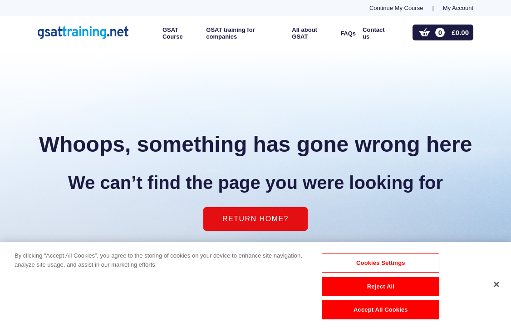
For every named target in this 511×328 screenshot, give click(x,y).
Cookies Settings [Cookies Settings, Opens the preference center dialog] (380, 265)
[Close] (496, 287)
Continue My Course (396, 8)
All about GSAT (304, 33)
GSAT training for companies (230, 33)
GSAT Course (172, 33)
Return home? (255, 219)
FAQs (348, 33)
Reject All (380, 288)
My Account (458, 8)
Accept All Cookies (381, 312)
